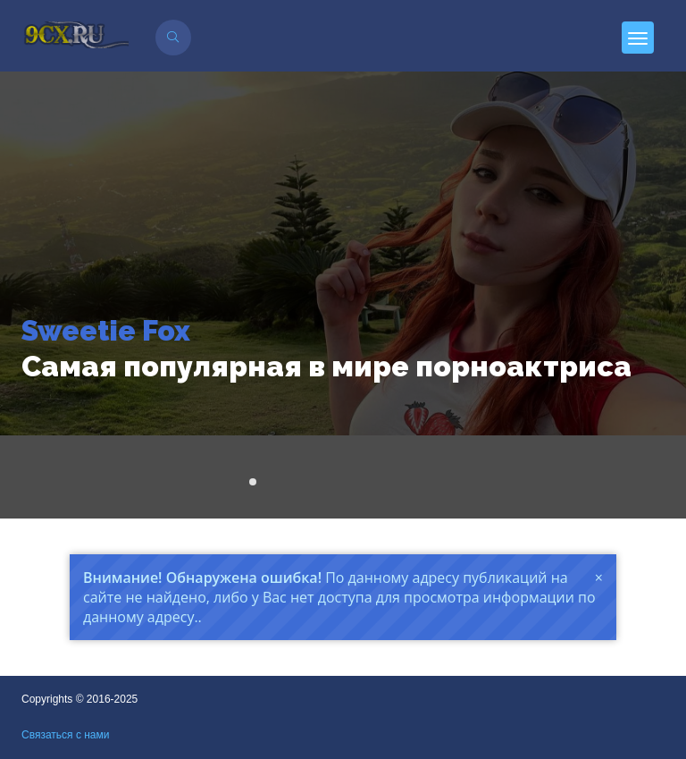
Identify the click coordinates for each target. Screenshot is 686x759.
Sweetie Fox (105, 330)
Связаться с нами (65, 735)
